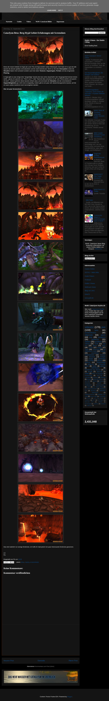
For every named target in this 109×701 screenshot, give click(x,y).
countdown (95, 353)
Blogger (69, 696)
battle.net (91, 364)
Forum (89, 398)
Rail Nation (100, 400)
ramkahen (102, 390)
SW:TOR (99, 375)
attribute (103, 377)
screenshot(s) (34, 562)
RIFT (93, 400)
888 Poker (89, 200)
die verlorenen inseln (95, 350)
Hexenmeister (89, 355)
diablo (94, 366)
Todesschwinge (100, 385)
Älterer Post (73, 661)
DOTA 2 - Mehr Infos (92, 272)
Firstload (88, 280)
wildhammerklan (90, 394)
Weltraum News (90, 287)
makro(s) (95, 403)
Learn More (51, 10)
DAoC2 (87, 294)
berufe (90, 371)
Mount (99, 383)
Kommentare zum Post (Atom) (44, 666)
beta (22, 562)
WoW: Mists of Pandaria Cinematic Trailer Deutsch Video (99, 114)
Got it (60, 10)
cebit (88, 387)
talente (95, 381)
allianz (95, 345)
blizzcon (87, 362)
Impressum (60, 21)
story (103, 345)
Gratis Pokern (89, 276)
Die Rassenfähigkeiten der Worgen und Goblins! (94, 74)
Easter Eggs (93, 396)
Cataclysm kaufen (98, 309)
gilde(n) (102, 366)
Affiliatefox (98, 249)
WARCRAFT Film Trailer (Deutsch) (98, 176)
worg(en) (101, 337)
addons (100, 402)
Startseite (9, 21)
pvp (90, 337)
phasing (93, 390)
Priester (102, 355)
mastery (95, 377)
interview (87, 377)
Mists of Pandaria (97, 373)
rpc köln (87, 381)
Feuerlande (102, 396)
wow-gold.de (89, 298)
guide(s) (98, 342)
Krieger (102, 357)
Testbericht (88, 385)
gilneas (99, 360)
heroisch (92, 357)
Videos (28, 21)
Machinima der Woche (93, 370)
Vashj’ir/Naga (100, 362)
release (87, 344)
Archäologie (88, 375)
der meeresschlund (91, 389)
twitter (87, 373)
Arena (101, 381)
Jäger (87, 349)
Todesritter (96, 349)
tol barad (103, 403)
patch (103, 335)
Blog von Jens (90, 291)
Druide (90, 347)
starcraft (99, 371)
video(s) (89, 327)
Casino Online (90, 269)
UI (104, 370)
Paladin (102, 351)
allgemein (89, 335)
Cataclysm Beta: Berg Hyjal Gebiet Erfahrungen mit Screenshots (35, 33)
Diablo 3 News (90, 283)
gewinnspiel (88, 403)
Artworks (87, 383)
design (89, 379)
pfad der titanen (98, 379)
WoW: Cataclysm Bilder (44, 21)
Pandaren (87, 400)
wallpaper (89, 405)
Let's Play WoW (98, 398)
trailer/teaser (95, 368)
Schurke (91, 360)
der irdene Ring (98, 387)
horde (96, 344)
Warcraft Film (89, 402)
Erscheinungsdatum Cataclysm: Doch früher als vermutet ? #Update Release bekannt (95, 92)
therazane (95, 392)
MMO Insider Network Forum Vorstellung (99, 135)
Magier (91, 359)
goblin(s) (95, 339)
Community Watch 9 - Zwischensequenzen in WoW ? (99, 218)
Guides (19, 21)
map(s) (27, 562)
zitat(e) (87, 342)
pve (103, 327)
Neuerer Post (9, 661)
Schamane (101, 359)
